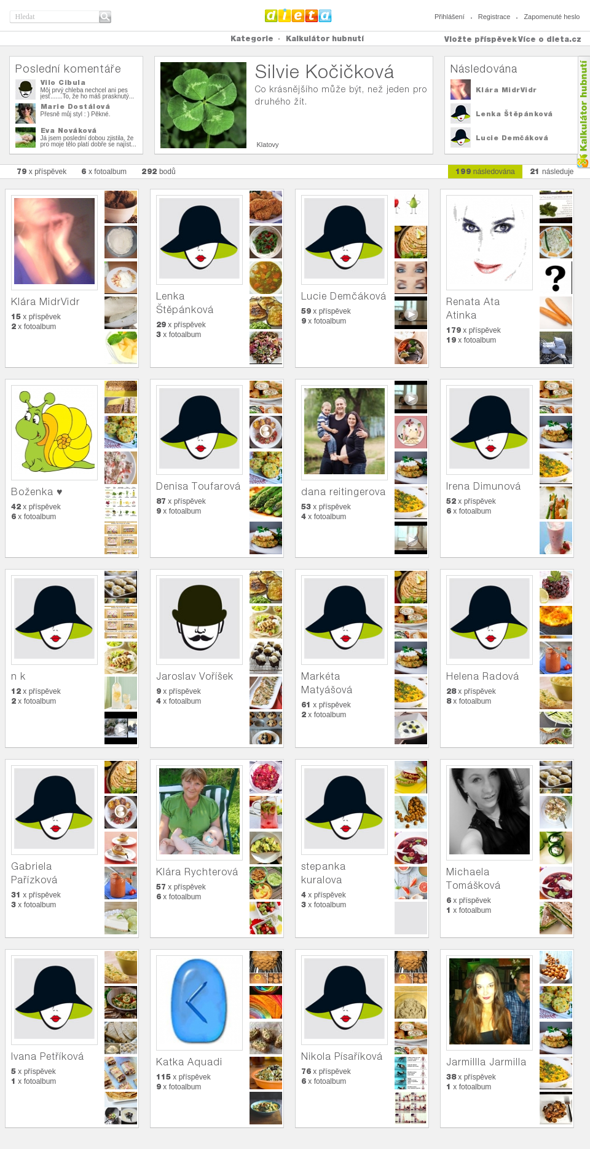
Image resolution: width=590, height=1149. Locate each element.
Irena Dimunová (483, 486)
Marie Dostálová (76, 106)
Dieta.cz (298, 15)
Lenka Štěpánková (514, 113)
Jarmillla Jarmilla (486, 1062)
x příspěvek (42, 171)
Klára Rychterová (197, 872)
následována (485, 171)
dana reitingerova (343, 492)
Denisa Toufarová (198, 486)
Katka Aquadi (189, 1062)
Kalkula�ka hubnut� (583, 112)
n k (18, 676)
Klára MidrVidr (506, 89)
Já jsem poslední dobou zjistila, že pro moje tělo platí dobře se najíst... (88, 141)
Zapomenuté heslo (552, 16)
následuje (552, 171)
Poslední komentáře (68, 68)
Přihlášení (450, 16)
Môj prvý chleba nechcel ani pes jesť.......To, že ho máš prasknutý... (88, 93)
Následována (483, 68)
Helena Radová (482, 676)
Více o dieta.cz (549, 39)
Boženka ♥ (37, 492)
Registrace (494, 16)
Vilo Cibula (63, 82)
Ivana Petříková (47, 1056)
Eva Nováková (69, 130)
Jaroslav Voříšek (195, 676)
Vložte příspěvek (480, 39)
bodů (158, 171)
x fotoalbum (104, 171)
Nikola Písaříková (342, 1056)
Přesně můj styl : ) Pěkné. (76, 114)
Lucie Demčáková (512, 137)
